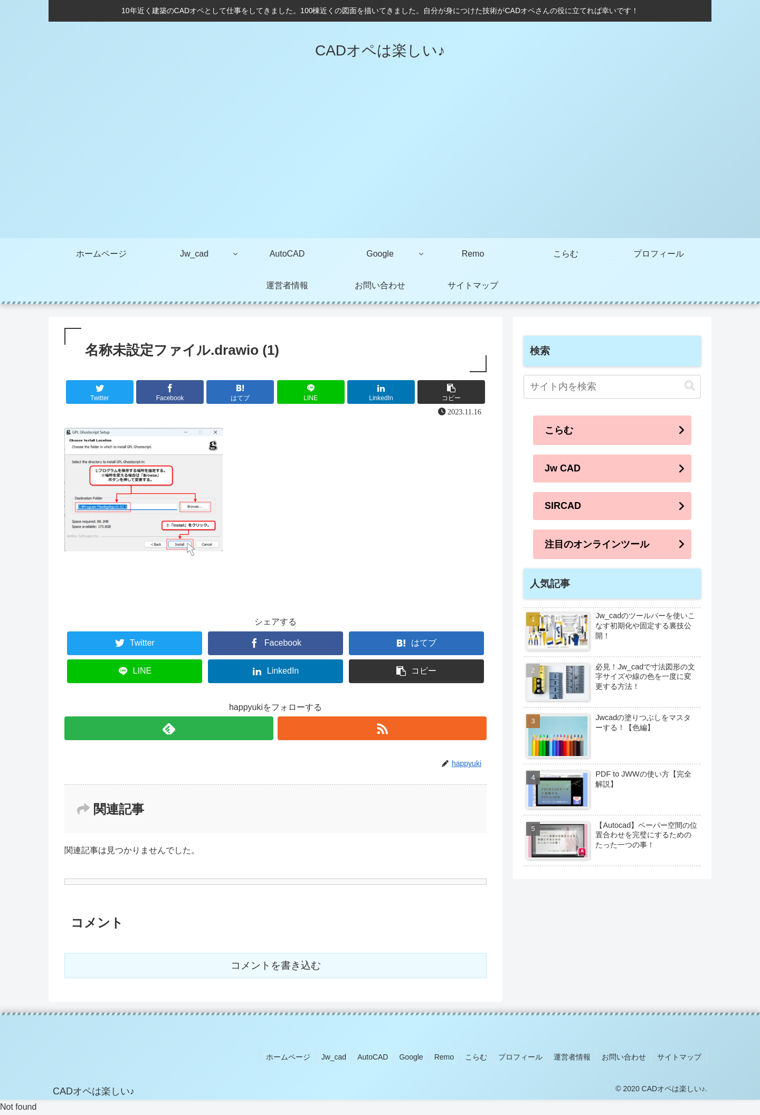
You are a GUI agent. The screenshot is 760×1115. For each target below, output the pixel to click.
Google (411, 1057)
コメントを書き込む (276, 965)
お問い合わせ (624, 1057)
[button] (689, 386)
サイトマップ (679, 1057)
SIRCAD (563, 505)
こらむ (559, 430)
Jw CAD (563, 468)
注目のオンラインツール (597, 544)
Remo (444, 1057)
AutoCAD (372, 1057)
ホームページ (288, 1057)
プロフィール (520, 1057)
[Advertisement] (380, 159)
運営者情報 (572, 1057)
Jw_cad (333, 1057)
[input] (612, 387)
